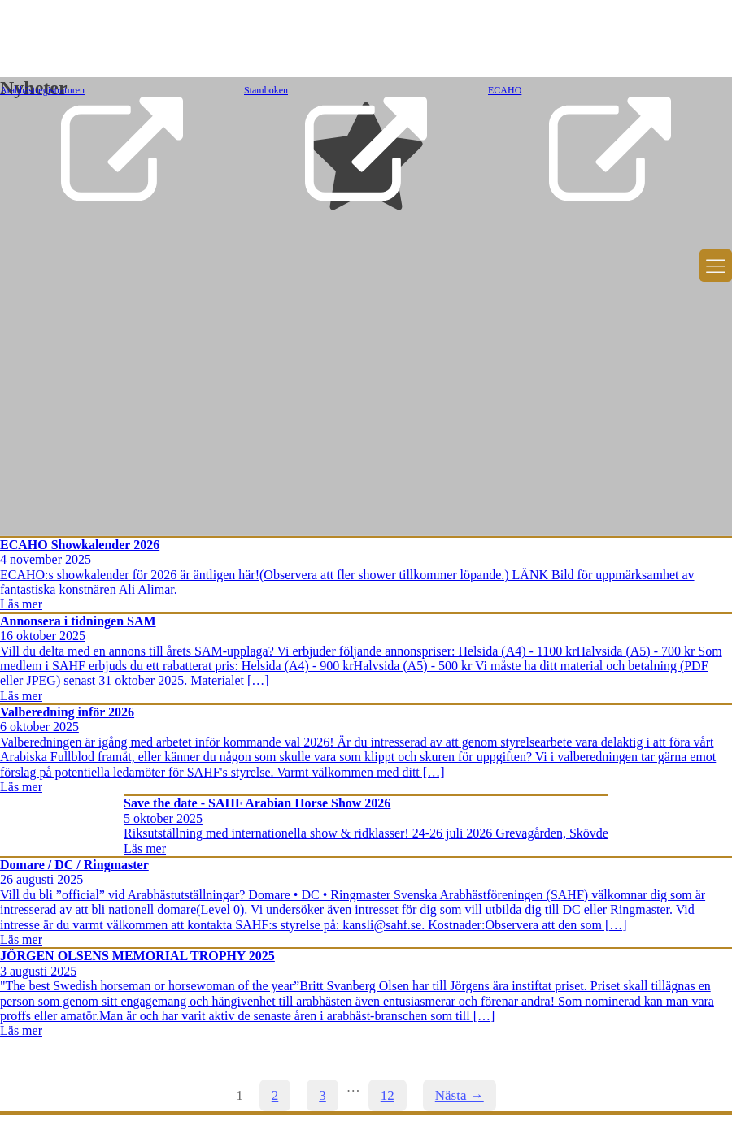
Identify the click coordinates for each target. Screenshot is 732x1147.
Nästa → (459, 1095)
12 (387, 1095)
